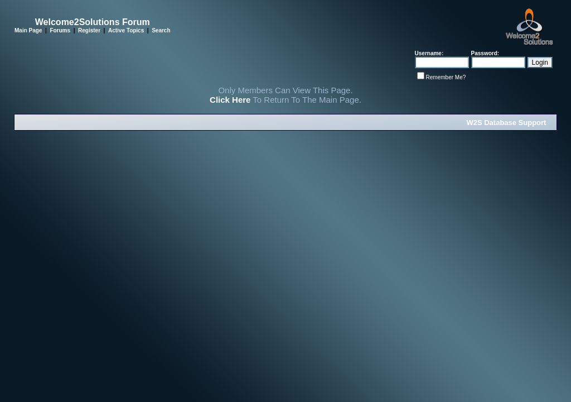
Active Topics (126, 30)
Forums (60, 30)
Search (161, 30)
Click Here (230, 99)
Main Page (28, 30)
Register (89, 30)
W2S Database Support (506, 122)
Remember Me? (446, 77)
